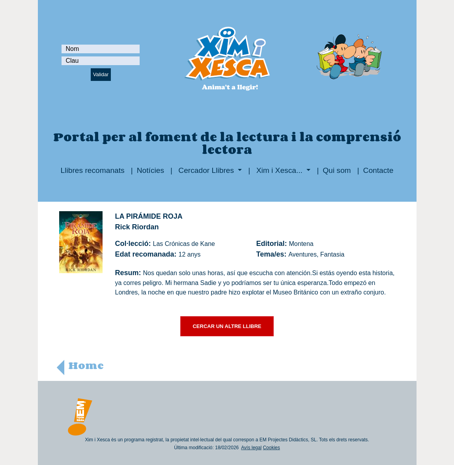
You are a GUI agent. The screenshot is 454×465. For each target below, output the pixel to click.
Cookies (271, 447)
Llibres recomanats (93, 170)
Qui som (337, 170)
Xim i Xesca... (279, 170)
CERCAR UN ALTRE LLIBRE (226, 326)
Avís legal (251, 447)
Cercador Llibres (206, 170)
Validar (101, 74)
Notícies (150, 170)
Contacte (378, 170)
